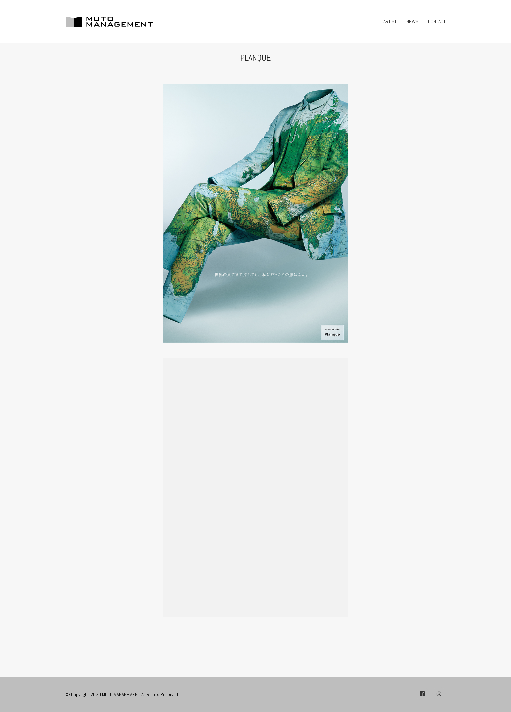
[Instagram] (439, 693)
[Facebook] (422, 693)
